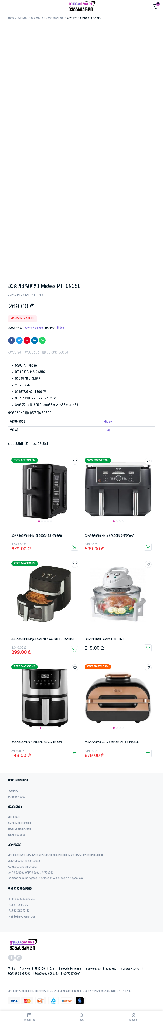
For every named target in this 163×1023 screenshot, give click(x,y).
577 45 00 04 (20, 906)
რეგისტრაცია (16, 797)
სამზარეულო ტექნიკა (30, 18)
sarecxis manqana (70, 969)
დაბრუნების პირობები (22, 867)
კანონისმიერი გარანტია (24, 862)
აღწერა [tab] (14, 353)
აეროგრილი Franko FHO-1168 (104, 639)
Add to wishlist (75, 461)
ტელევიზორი (71, 974)
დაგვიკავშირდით (19, 824)
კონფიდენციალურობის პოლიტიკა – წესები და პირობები (45, 879)
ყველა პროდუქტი (19, 829)
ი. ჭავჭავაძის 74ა (23, 900)
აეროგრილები (54, 18)
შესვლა (13, 791)
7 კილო (25, 969)
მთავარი (14, 818)
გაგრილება (94, 969)
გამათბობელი (130, 969)
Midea (60, 328)
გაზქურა (111, 969)
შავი (107, 430)
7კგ (52, 969)
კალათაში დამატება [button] (74, 547)
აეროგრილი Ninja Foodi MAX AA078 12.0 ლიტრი (42, 639)
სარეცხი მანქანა (19, 974)
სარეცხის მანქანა (47, 974)
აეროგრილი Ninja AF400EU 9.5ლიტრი (109, 536)
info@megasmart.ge (23, 917)
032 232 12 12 (21, 911)
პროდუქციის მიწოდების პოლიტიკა (30, 873)
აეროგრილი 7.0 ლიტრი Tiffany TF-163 (36, 743)
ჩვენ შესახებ (16, 835)
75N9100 (40, 969)
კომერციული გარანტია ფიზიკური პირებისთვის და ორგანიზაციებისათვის (56, 856)
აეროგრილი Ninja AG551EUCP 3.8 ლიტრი (112, 743)
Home (11, 18)
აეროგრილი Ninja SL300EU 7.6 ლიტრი (36, 536)
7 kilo (12, 969)
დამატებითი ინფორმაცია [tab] (46, 353)
